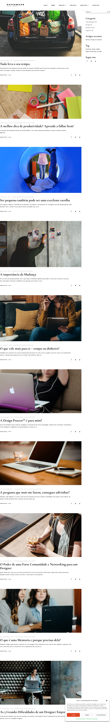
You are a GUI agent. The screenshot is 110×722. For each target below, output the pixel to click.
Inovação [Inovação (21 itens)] (99, 51)
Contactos (95, 5)
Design (25, 60)
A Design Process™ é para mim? (21, 420)
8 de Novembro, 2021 (6, 417)
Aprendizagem (18, 60)
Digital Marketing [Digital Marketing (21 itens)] (91, 51)
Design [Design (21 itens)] (93, 49)
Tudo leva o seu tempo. (15, 64)
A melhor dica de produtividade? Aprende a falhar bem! (37, 126)
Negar (87, 715)
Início (45, 5)
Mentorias (31, 60)
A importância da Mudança (18, 274)
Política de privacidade (91, 718)
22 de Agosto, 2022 (6, 122)
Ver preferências (101, 715)
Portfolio (73, 5)
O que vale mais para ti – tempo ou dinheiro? (29, 348)
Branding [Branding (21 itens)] (88, 49)
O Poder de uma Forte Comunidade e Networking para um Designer (39, 566)
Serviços (62, 5)
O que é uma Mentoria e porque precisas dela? (30, 640)
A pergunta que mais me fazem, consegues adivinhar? (35, 492)
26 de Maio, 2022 (5, 271)
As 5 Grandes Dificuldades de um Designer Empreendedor (38, 712)
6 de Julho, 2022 (5, 196)
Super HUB (84, 5)
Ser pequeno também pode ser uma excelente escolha (35, 200)
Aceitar (73, 715)
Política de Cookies (80, 718)
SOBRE (53, 5)
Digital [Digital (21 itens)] (98, 49)
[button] (106, 700)
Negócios (39, 489)
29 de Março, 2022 (6, 345)
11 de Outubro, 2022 (6, 60)
